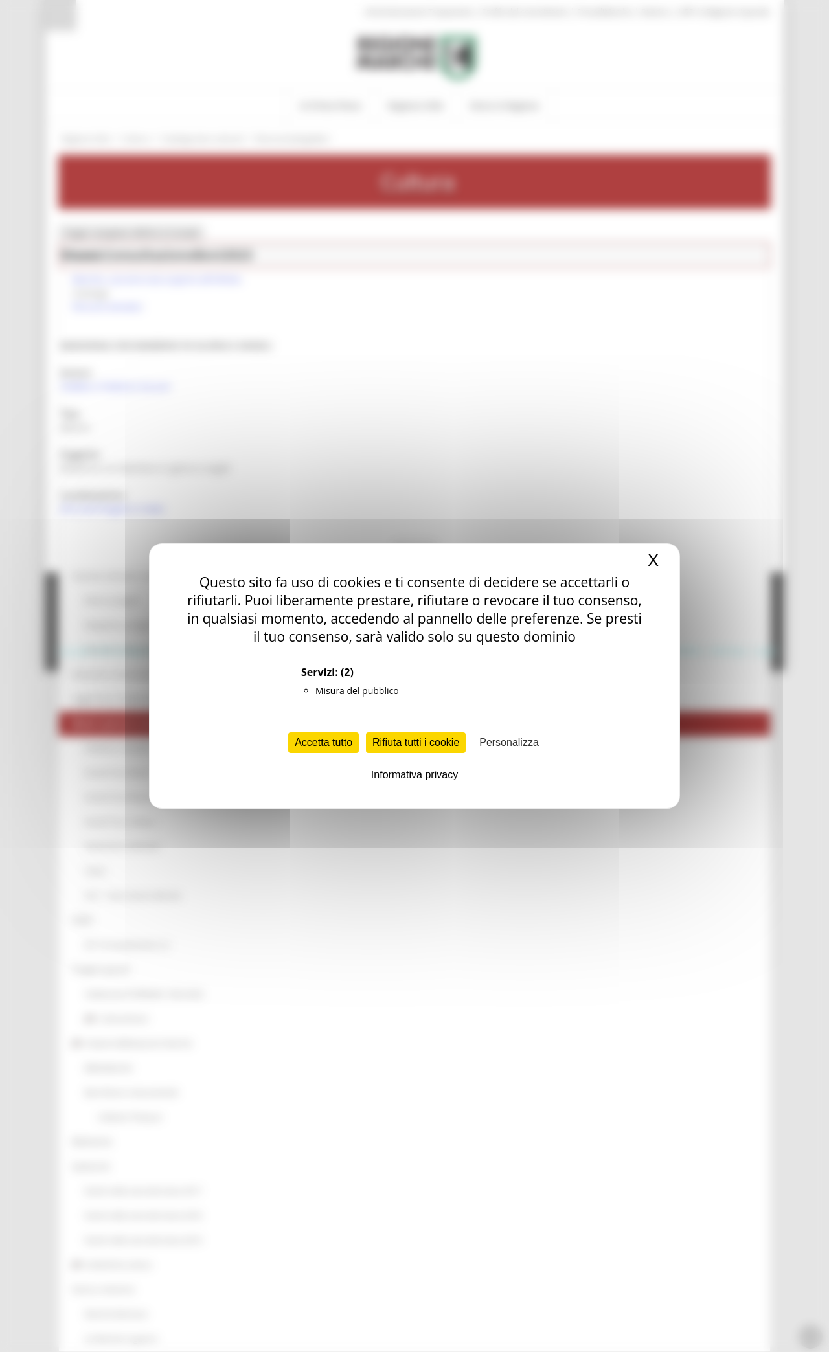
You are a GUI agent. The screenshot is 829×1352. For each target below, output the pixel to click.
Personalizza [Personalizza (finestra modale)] (509, 742)
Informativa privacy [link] (414, 774)
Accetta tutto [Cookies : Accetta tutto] (323, 742)
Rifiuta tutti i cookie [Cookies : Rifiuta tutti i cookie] (415, 742)
